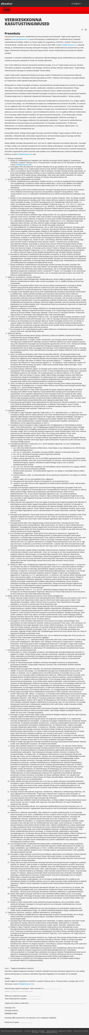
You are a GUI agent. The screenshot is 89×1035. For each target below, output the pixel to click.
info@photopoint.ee (69, 45)
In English (76, 3)
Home (7, 10)
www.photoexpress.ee (20, 39)
